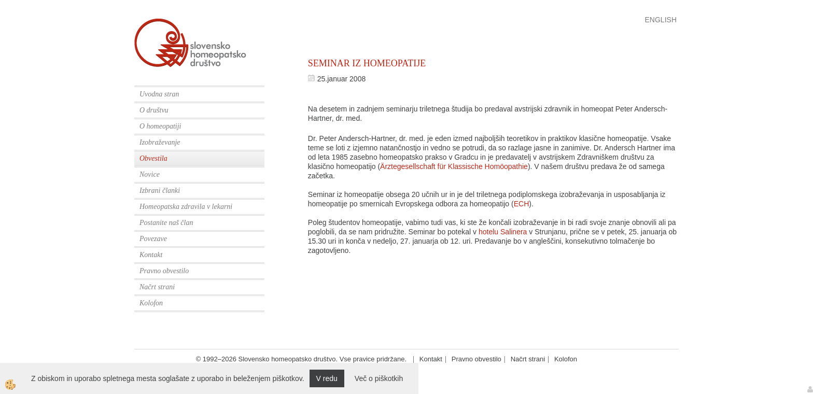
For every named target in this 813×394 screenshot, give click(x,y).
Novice (149, 174)
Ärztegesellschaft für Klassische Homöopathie (454, 166)
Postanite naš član (166, 223)
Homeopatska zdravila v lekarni (185, 206)
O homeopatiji (160, 126)
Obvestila (153, 158)
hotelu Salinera (503, 232)
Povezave (153, 239)
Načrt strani (157, 287)
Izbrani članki (159, 190)
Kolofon (151, 303)
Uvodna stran (159, 94)
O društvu (154, 110)
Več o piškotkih (379, 378)
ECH (521, 204)
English (661, 20)
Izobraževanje (159, 142)
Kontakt (150, 255)
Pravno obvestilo (164, 271)
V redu (327, 378)
